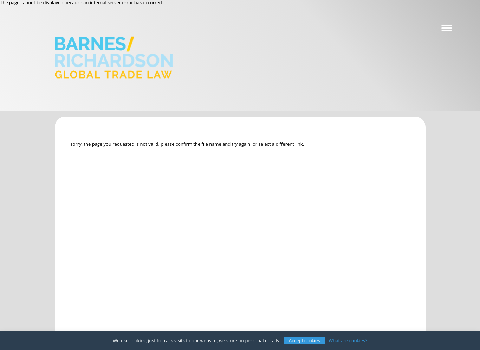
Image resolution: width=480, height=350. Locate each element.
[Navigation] (446, 28)
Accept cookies (304, 340)
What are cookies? (348, 340)
